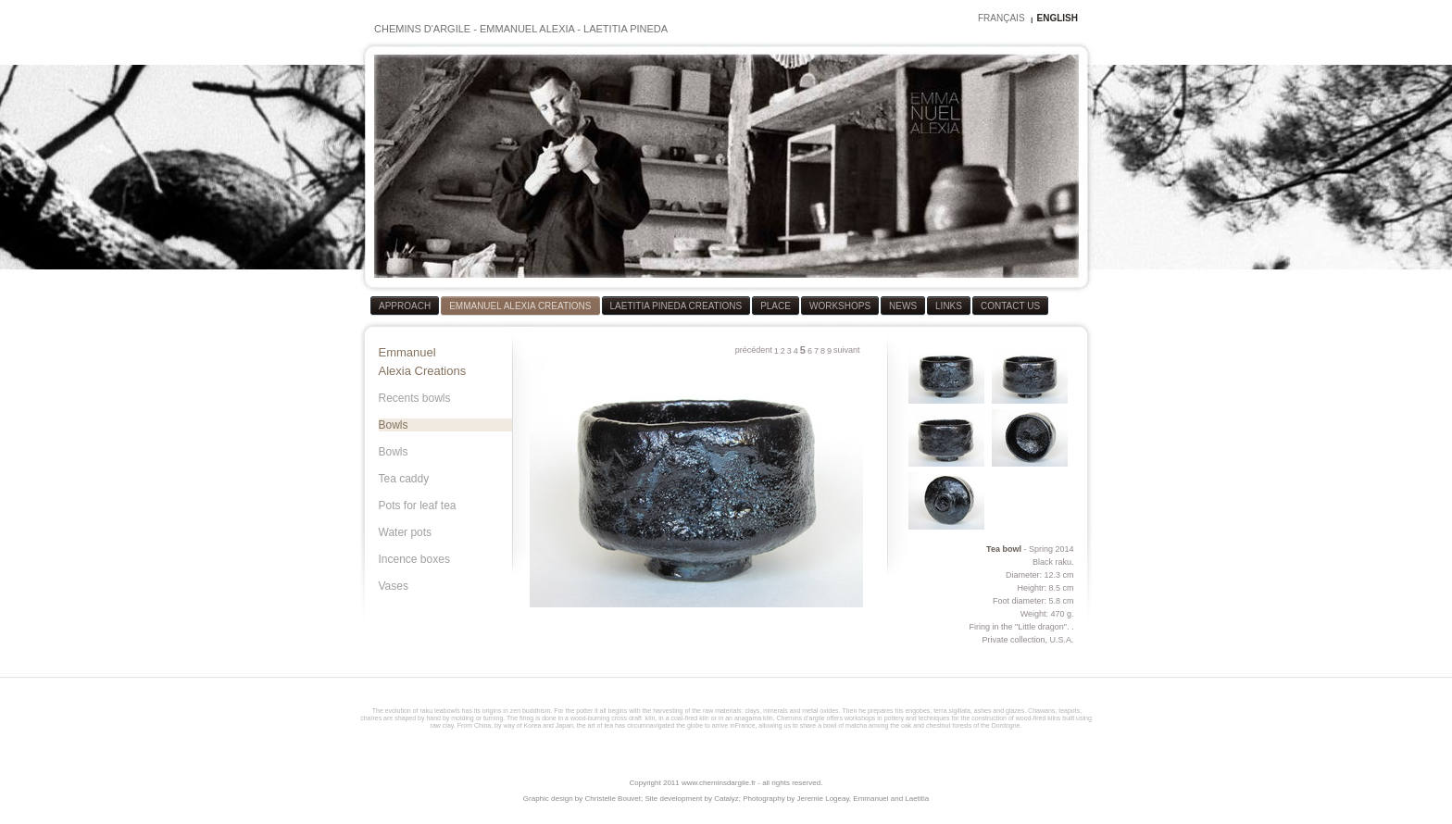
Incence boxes (414, 559)
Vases (393, 586)
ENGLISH (1057, 18)
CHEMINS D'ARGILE (422, 28)
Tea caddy (404, 478)
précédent (753, 350)
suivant (846, 350)
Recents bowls (415, 398)
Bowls (393, 424)
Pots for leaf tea (418, 505)
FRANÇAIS (1001, 18)
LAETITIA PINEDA (625, 28)
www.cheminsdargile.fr (719, 783)
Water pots (405, 532)
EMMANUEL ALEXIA (527, 28)
